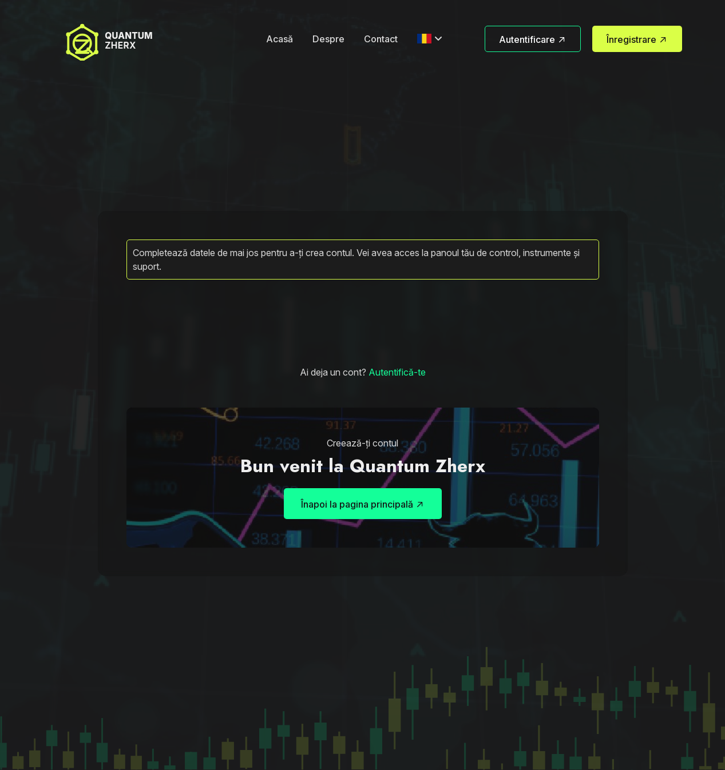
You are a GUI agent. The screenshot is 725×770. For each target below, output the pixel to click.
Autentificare (532, 40)
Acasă (279, 39)
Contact (381, 39)
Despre (328, 39)
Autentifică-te (397, 372)
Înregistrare (637, 40)
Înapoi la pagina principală (363, 505)
